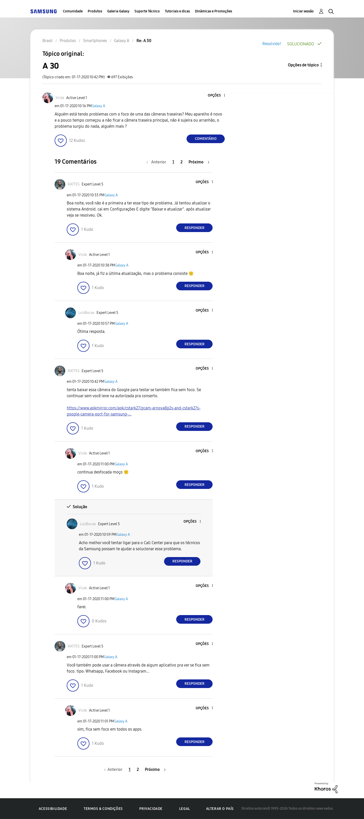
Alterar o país (220, 809)
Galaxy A (98, 106)
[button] (216, 95)
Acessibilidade (53, 809)
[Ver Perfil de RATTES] (74, 184)
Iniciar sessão (303, 11)
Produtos (95, 11)
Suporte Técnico (147, 11)
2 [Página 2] (181, 162)
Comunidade (73, 11)
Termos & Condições (103, 809)
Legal (184, 809)
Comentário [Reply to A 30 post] (206, 139)
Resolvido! (271, 43)
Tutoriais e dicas (177, 11)
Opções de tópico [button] (303, 65)
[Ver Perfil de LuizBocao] (86, 313)
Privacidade (151, 809)
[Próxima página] (199, 162)
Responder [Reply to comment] (194, 228)
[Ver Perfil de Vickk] (60, 98)
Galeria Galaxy (118, 11)
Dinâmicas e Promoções (213, 11)
